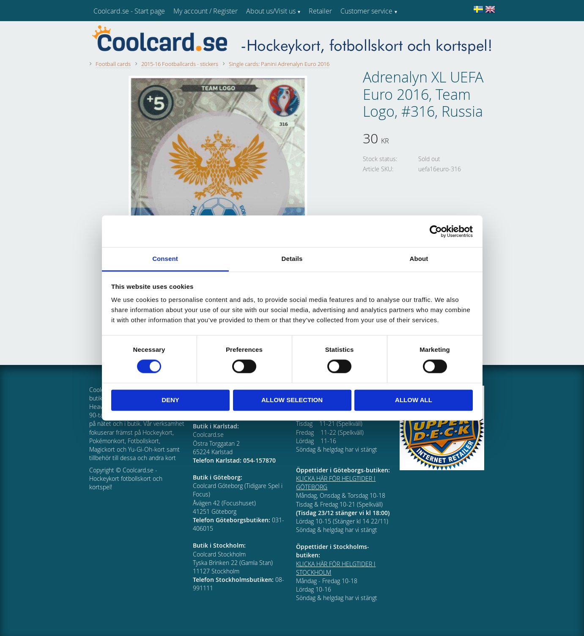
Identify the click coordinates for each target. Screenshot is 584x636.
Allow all (413, 399)
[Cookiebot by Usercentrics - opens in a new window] (436, 231)
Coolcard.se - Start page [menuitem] (129, 11)
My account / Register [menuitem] (205, 11)
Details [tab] (292, 258)
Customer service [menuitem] (366, 11)
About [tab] (419, 258)
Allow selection (292, 399)
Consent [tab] (165, 258)
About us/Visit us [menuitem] (271, 11)
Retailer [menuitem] (320, 11)
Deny (170, 399)
